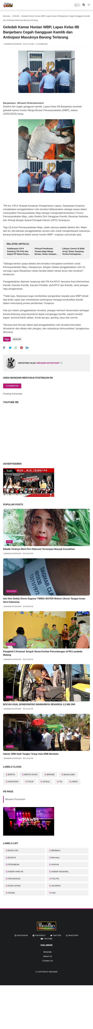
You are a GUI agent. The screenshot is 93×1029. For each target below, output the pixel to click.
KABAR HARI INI (15, 870)
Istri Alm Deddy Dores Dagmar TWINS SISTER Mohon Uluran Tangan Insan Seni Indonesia (44, 599)
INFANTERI (13, 780)
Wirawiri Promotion (15, 798)
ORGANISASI (14, 878)
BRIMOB (50, 774)
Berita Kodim (69, 774)
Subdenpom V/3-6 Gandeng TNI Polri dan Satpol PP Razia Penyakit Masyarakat (19, 251)
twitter (57, 935)
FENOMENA (13, 863)
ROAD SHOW (14, 885)
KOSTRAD (11, 643)
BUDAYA (12, 856)
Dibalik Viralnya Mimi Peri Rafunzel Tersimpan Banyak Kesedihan (39, 548)
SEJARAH (56, 885)
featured (11, 590)
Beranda (6, 16)
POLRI (30, 780)
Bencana (55, 856)
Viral (9, 541)
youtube (48, 938)
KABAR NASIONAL (60, 870)
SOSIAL (46, 780)
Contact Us (47, 959)
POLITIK (55, 878)
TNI (60, 780)
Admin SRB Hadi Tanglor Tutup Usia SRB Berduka (30, 753)
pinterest (40, 935)
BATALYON (13, 849)
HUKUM (15, 16)
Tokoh (10, 745)
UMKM (74, 780)
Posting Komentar (12, 392)
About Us (47, 955)
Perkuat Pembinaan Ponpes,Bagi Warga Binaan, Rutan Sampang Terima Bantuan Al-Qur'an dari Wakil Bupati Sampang (46, 251)
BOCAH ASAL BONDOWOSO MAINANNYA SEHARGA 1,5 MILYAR (39, 703)
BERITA (11, 774)
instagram (22, 935)
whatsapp (73, 935)
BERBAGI (55, 849)
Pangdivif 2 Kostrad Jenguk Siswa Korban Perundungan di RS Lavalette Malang (42, 652)
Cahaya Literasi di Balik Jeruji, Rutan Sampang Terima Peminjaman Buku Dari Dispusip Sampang (73, 251)
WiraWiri (53, 971)
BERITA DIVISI (30, 774)
